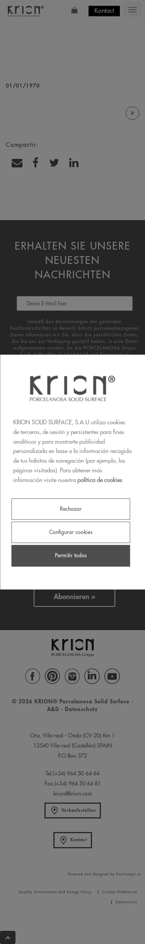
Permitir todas (71, 555)
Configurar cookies (70, 532)
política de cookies (99, 480)
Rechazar (71, 509)
